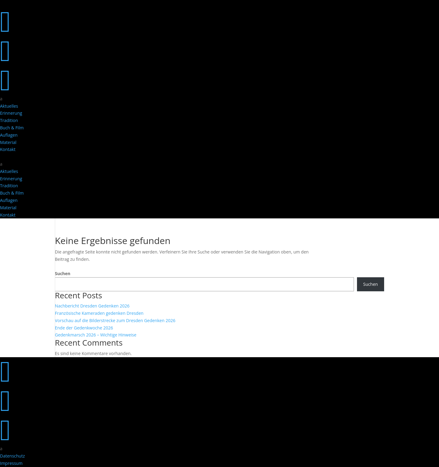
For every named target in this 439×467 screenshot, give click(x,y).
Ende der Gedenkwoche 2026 (84, 328)
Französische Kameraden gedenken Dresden (99, 313)
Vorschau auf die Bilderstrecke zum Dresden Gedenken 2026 (115, 320)
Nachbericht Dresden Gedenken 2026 (92, 306)
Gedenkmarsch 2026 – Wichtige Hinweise (95, 335)
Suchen (62, 273)
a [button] (1, 99)
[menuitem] (219, 98)
